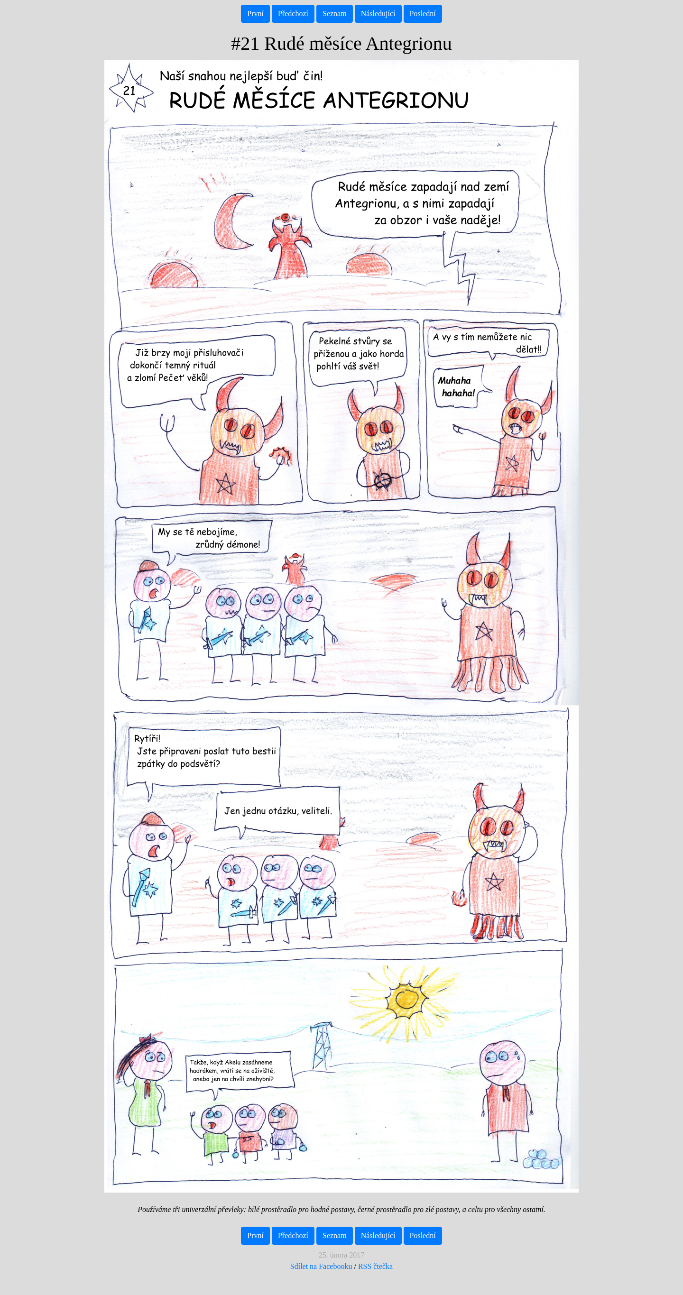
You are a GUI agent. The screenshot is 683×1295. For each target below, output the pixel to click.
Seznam (335, 13)
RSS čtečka (375, 1266)
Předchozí (293, 13)
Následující (378, 13)
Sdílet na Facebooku (321, 1266)
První (255, 13)
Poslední (423, 13)
